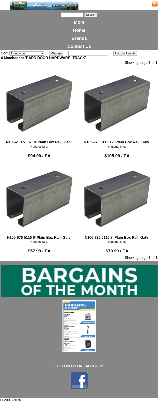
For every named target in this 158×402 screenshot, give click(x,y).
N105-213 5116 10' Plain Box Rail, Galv (39, 105)
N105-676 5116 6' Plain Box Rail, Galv (39, 200)
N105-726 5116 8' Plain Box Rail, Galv (117, 200)
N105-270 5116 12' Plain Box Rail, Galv (117, 105)
